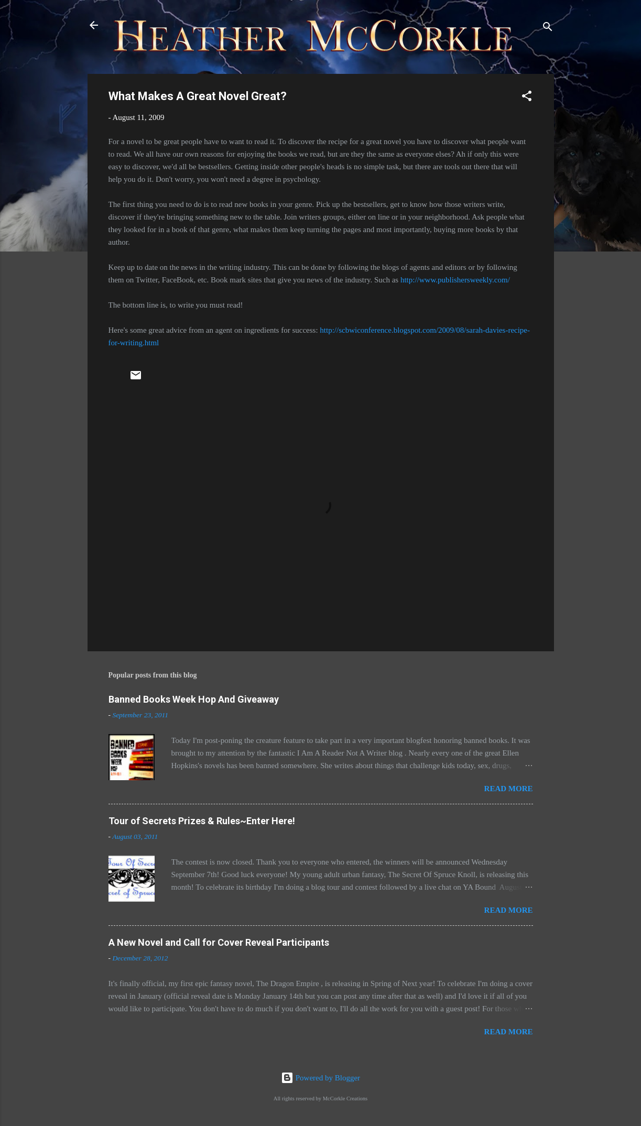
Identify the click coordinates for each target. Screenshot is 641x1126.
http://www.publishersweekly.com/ (455, 280)
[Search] (547, 29)
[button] (526, 98)
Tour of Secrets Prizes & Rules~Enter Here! (201, 820)
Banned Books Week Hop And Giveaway (193, 699)
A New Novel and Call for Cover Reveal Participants (218, 942)
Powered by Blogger (320, 1078)
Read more (508, 788)
